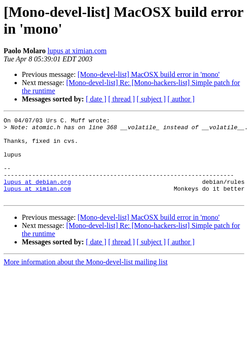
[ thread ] (121, 99)
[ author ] (181, 99)
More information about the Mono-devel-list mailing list (86, 278)
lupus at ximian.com (77, 51)
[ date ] (96, 99)
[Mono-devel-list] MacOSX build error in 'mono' (149, 74)
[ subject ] (151, 99)
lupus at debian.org (37, 195)
